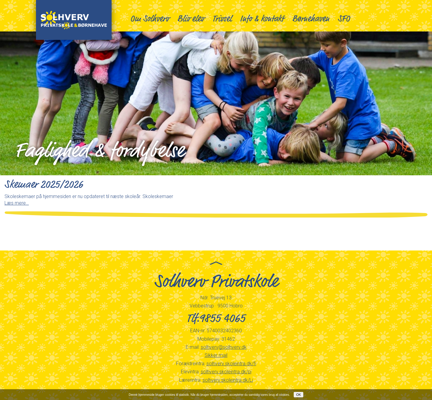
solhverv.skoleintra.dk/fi (231, 363)
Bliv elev (190, 18)
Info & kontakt (262, 18)
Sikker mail (216, 355)
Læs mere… (16, 203)
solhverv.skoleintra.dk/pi (226, 372)
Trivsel (222, 18)
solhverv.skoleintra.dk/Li (227, 380)
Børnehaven (310, 18)
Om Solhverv (149, 18)
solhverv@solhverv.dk (224, 347)
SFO (344, 18)
